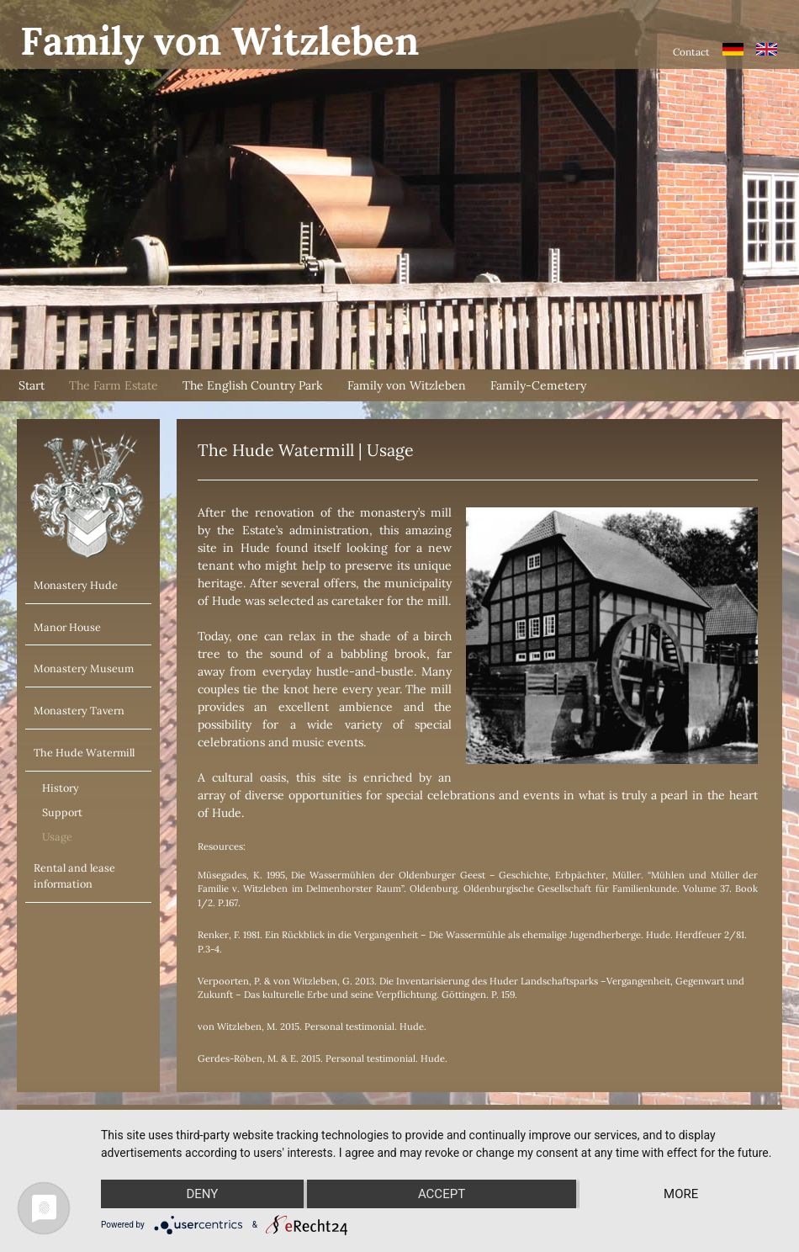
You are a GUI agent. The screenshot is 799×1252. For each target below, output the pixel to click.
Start (32, 385)
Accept (441, 1194)
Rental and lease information (74, 875)
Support (62, 812)
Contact (691, 51)
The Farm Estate (113, 385)
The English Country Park (253, 385)
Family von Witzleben (406, 385)
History (60, 787)
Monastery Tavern (79, 710)
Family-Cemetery (538, 385)
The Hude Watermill (84, 752)
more (681, 1194)
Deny (202, 1194)
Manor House (67, 627)
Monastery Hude (76, 585)
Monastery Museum (84, 668)
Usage (57, 836)
